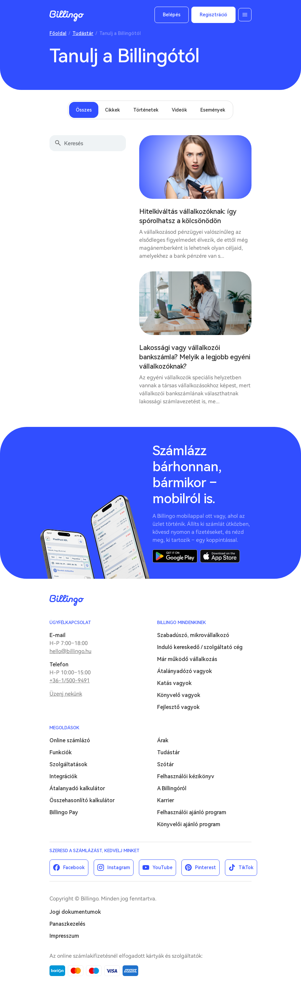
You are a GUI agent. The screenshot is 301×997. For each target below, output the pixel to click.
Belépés (171, 14)
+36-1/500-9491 (70, 680)
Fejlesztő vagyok (178, 707)
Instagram (118, 867)
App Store (220, 556)
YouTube (162, 867)
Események (212, 110)
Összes (84, 110)
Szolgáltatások (68, 764)
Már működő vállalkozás (187, 659)
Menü (244, 14)
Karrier (165, 800)
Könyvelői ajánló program (188, 824)
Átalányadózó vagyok (184, 671)
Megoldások (64, 727)
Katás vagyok (174, 683)
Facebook (74, 867)
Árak (162, 740)
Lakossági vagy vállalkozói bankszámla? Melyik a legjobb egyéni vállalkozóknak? (194, 357)
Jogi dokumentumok (75, 912)
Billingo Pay (64, 812)
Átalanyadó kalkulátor (77, 788)
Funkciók (61, 752)
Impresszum (64, 936)
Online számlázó (70, 740)
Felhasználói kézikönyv (185, 776)
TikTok (246, 867)
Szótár (165, 764)
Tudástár (82, 33)
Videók (179, 110)
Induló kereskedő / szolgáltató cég (200, 647)
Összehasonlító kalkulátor (82, 800)
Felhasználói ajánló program (191, 812)
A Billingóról (171, 788)
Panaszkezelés (67, 924)
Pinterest (205, 867)
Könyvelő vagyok (178, 695)
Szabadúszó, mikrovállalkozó (193, 635)
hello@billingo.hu (70, 651)
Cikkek (112, 110)
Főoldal (58, 33)
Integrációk (63, 776)
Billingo (67, 16)
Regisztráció (213, 14)
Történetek (145, 110)
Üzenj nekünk (66, 694)
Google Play (174, 556)
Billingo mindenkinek (181, 622)
